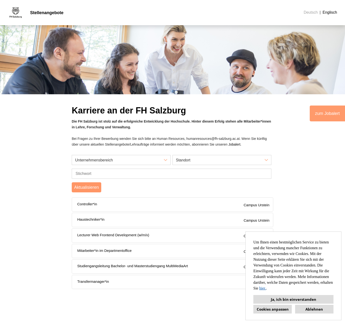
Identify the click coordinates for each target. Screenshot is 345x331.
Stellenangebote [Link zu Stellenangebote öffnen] (46, 12)
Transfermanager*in (93, 281)
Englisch (330, 12)
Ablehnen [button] (314, 309)
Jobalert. (234, 144)
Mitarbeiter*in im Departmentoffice (104, 250)
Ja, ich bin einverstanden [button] (293, 299)
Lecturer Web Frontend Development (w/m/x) (113, 235)
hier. (262, 288)
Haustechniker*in (90, 219)
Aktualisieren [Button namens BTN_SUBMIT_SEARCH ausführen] (86, 187)
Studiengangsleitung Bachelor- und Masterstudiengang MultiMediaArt (132, 266)
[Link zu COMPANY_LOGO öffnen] (15, 12)
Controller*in (87, 204)
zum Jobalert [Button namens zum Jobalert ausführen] (327, 113)
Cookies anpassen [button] (273, 309)
